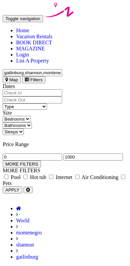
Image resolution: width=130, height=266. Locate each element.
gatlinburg (27, 257)
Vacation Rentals (34, 36)
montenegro (29, 232)
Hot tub (34, 177)
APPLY (12, 189)
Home (22, 30)
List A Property (32, 60)
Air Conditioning (97, 177)
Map (11, 79)
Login (22, 54)
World (23, 220)
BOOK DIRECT (34, 42)
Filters (34, 79)
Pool (12, 177)
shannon (25, 245)
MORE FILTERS (21, 164)
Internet (61, 177)
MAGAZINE (30, 48)
